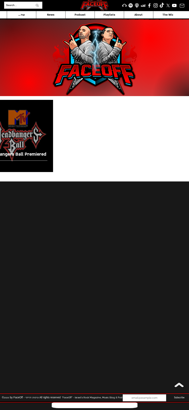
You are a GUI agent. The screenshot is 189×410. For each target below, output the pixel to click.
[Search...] (17, 5)
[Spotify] (130, 5)
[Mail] (182, 5)
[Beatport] (124, 5)
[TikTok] (162, 5)
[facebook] (149, 5)
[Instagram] (155, 5)
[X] (168, 5)
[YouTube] (174, 5)
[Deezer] (143, 5)
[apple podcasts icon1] (137, 5)
